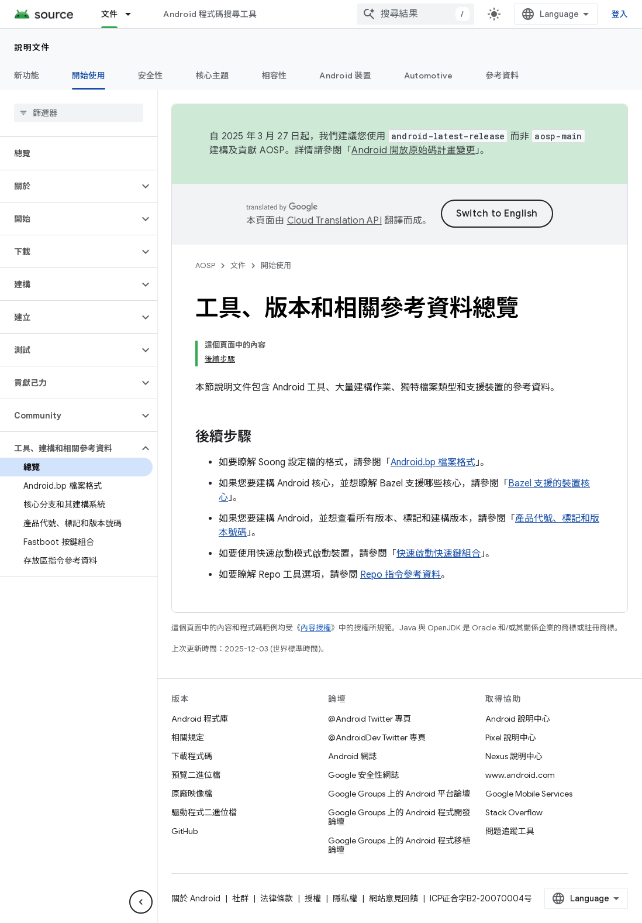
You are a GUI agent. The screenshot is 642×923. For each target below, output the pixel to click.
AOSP (205, 265)
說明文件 (32, 47)
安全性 (150, 75)
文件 (238, 265)
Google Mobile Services (528, 793)
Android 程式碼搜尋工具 (210, 14)
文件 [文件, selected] (109, 14)
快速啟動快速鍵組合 (438, 554)
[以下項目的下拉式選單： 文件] (133, 14)
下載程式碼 (191, 756)
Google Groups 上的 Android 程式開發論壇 (399, 817)
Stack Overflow (514, 812)
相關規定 (187, 737)
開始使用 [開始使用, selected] (88, 75)
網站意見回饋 (393, 898)
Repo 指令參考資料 (400, 575)
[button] (69, 186)
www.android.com (520, 775)
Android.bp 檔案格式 (433, 462)
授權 (313, 898)
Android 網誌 (352, 756)
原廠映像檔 (191, 793)
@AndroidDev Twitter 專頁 (377, 737)
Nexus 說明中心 (514, 756)
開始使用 (276, 265)
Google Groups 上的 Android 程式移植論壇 (399, 845)
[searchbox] (78, 113)
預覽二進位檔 (195, 775)
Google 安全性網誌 (363, 775)
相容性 (274, 75)
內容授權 (316, 628)
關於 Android (195, 898)
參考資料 (502, 75)
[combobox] (415, 14)
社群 (240, 898)
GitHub (184, 831)
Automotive (428, 75)
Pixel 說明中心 (510, 737)
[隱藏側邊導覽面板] (141, 902)
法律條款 (276, 898)
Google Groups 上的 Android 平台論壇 (399, 793)
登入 (620, 14)
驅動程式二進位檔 (204, 812)
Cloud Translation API (334, 221)
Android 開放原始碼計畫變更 (413, 150)
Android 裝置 (345, 75)
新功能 (26, 75)
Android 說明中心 (517, 718)
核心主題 (212, 75)
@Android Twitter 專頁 (369, 718)
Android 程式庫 (199, 718)
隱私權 (345, 898)
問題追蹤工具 (509, 831)
